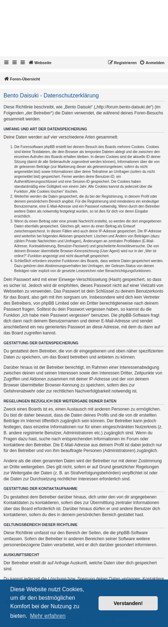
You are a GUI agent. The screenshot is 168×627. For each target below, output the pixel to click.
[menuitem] (151, 62)
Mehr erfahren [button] (48, 616)
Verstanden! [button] (128, 603)
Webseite (39, 62)
